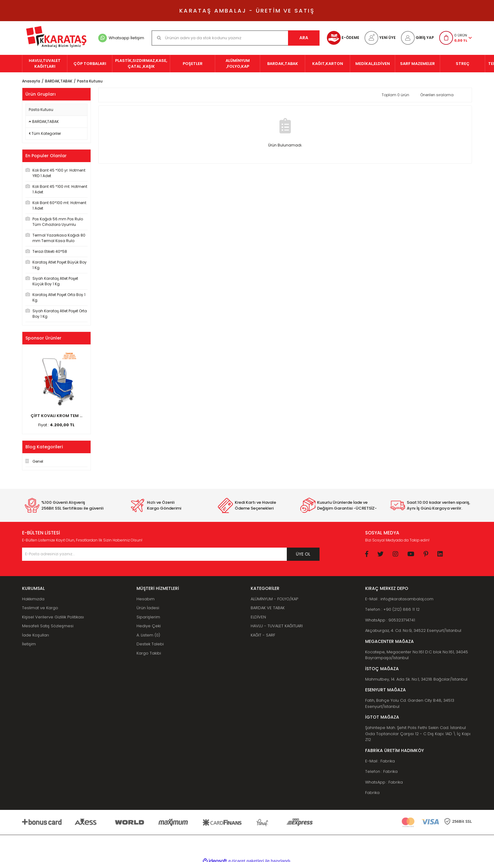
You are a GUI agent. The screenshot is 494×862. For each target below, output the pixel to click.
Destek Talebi (150, 644)
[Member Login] (417, 38)
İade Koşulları (35, 635)
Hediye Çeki (149, 626)
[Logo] (56, 38)
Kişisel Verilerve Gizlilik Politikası (53, 617)
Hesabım (146, 599)
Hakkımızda (33, 599)
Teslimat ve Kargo (40, 608)
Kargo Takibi (149, 653)
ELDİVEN (258, 617)
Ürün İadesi (148, 608)
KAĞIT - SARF (263, 635)
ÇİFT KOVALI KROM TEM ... (56, 416)
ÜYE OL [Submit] (303, 554)
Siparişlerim (148, 617)
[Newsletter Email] (171, 554)
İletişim (29, 644)
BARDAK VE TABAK (268, 608)
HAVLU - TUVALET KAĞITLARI (277, 626)
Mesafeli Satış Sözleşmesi (47, 626)
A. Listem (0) (148, 635)
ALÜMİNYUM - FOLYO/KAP (274, 599)
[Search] (236, 38)
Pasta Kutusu (90, 81)
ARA (303, 38)
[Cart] (455, 38)
